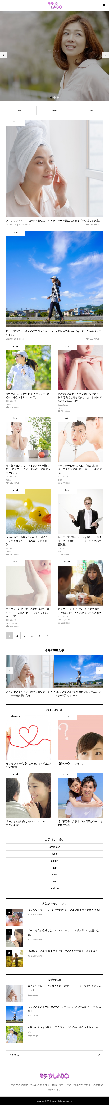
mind (54, 881)
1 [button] (51, 97)
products (54, 888)
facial (54, 853)
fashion (54, 860)
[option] (54, 56)
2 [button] (54, 97)
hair (54, 867)
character (54, 847)
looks (54, 110)
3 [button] (58, 97)
